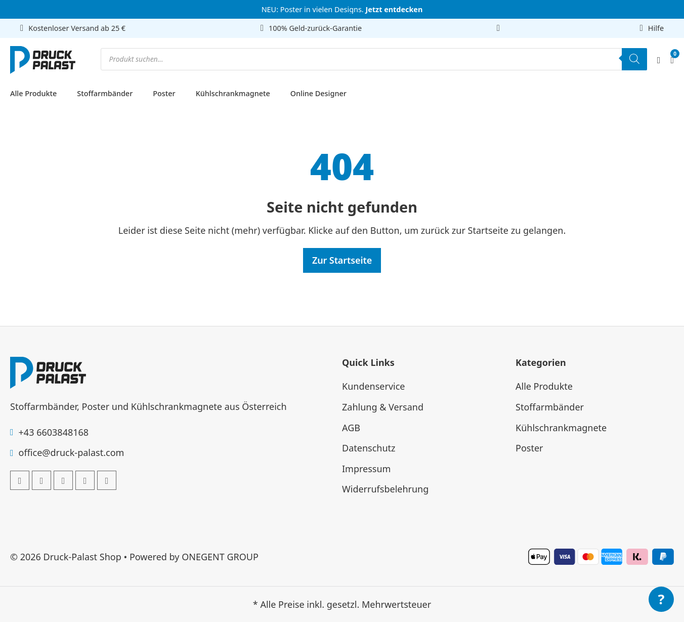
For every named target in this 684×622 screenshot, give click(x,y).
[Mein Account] (659, 60)
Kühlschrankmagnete (233, 93)
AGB (351, 428)
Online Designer (318, 93)
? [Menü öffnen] (661, 599)
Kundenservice (373, 386)
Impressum (366, 469)
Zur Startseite (342, 260)
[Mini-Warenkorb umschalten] (672, 60)
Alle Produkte (33, 93)
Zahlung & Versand (382, 407)
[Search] (634, 59)
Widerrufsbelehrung (385, 489)
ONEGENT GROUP (220, 557)
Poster (164, 93)
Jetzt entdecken (393, 9)
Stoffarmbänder (105, 93)
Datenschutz (368, 448)
